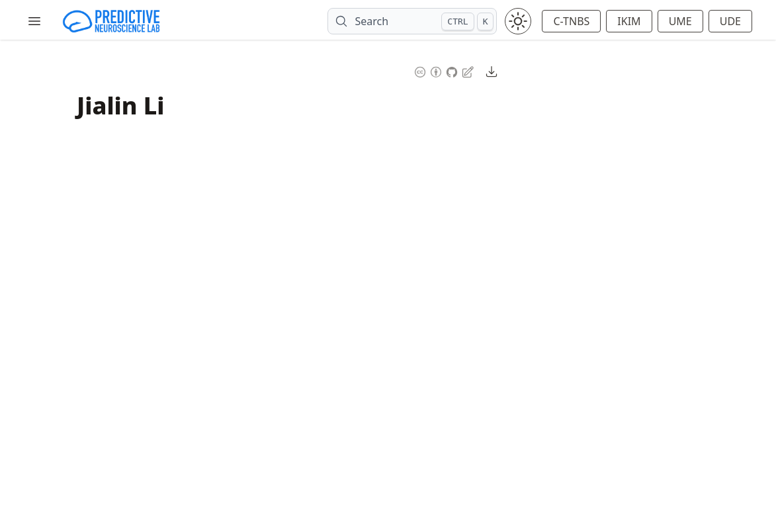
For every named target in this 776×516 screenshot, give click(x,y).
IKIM (628, 21)
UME (680, 21)
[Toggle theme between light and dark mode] (518, 21)
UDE (730, 21)
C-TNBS (571, 21)
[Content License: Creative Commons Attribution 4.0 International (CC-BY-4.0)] (428, 70)
